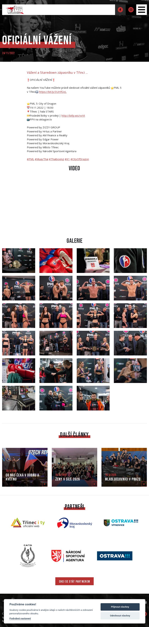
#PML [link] (30, 159)
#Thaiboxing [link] (56, 159)
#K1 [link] (67, 159)
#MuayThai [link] (41, 159)
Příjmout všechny (120, 606)
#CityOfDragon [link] (80, 159)
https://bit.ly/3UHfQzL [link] (52, 91)
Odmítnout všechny (120, 615)
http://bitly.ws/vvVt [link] (73, 115)
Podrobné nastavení (20, 618)
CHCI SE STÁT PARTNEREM (74, 581)
